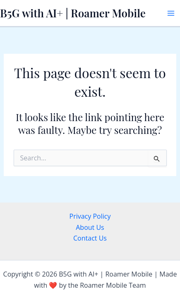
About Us (90, 227)
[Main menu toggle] (171, 13)
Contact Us (90, 238)
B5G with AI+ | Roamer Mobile (73, 13)
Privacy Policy (90, 216)
